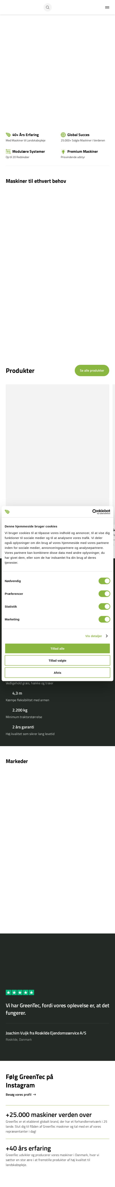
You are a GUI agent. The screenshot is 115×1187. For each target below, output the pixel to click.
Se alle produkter (92, 370)
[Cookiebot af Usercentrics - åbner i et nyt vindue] (92, 511)
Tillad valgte (57, 660)
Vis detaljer (93, 636)
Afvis (57, 672)
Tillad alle (57, 648)
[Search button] (48, 7)
